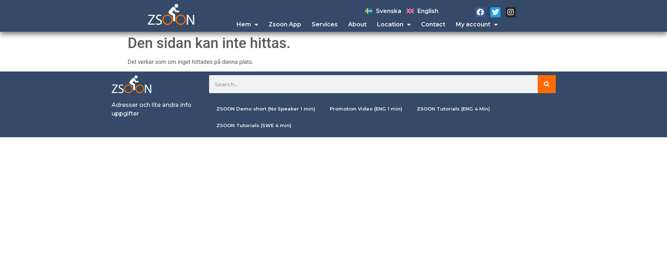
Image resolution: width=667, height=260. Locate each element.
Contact (433, 24)
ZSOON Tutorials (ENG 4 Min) (453, 109)
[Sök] (547, 84)
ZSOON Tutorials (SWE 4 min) (253, 125)
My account (477, 24)
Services (325, 24)
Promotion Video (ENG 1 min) (366, 109)
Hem (247, 24)
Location (394, 24)
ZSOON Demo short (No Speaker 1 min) (265, 109)
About (357, 24)
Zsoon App (285, 24)
